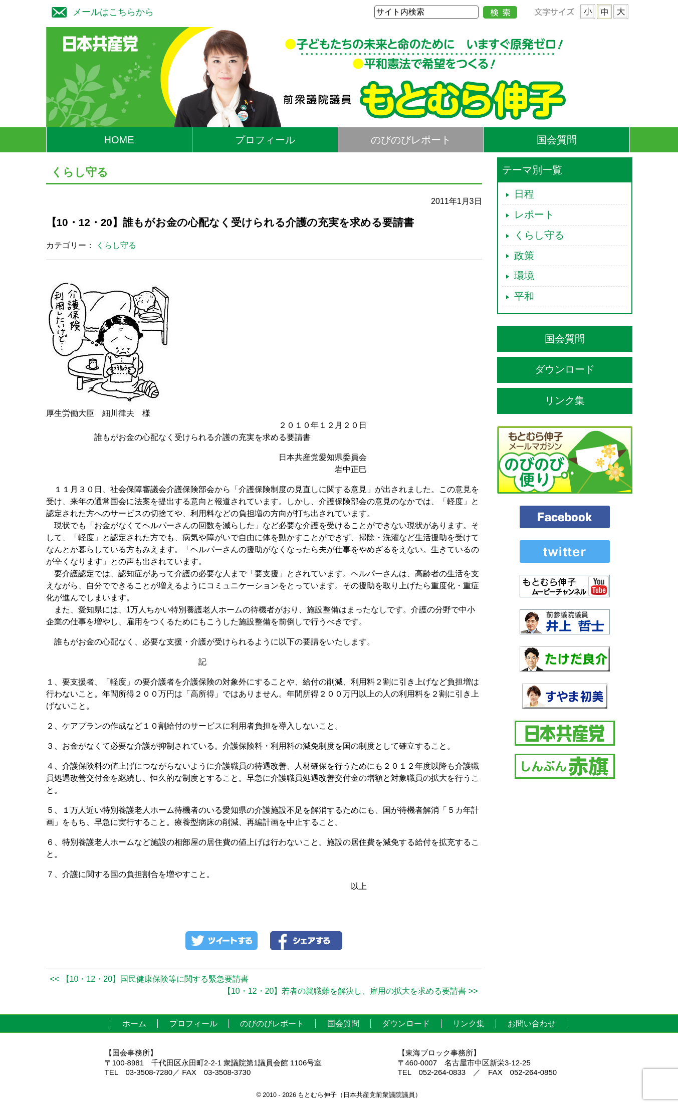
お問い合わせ (532, 1023)
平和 (524, 296)
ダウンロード (565, 369)
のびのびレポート (411, 139)
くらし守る (116, 245)
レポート (534, 214)
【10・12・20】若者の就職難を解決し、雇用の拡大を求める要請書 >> (350, 991)
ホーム (134, 1023)
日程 (524, 193)
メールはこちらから (100, 11)
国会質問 (557, 139)
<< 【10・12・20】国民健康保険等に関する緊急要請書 (149, 979)
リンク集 (565, 400)
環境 (524, 275)
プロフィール (265, 139)
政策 (524, 255)
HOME (119, 139)
